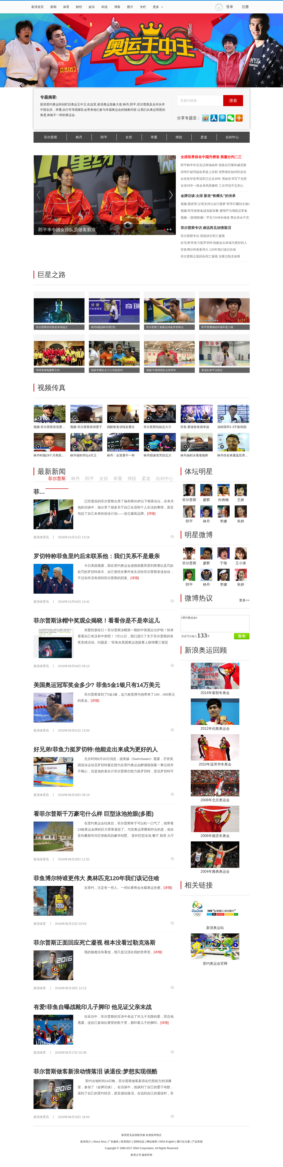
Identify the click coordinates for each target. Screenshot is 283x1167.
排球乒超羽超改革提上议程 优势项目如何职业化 (213, 172)
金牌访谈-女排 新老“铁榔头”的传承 (208, 196)
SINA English (166, 1141)
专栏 (143, 7)
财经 (79, 7)
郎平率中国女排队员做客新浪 (67, 229)
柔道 (204, 137)
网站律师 (151, 1141)
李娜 (223, 521)
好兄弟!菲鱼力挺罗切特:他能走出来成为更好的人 (214, 242)
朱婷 (240, 521)
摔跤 (179, 137)
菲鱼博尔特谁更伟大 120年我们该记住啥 (208, 249)
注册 (245, 7)
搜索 (233, 100)
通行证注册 (183, 1141)
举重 (154, 137)
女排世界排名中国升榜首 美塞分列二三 (211, 157)
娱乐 (92, 7)
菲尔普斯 (50, 137)
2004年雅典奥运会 (215, 871)
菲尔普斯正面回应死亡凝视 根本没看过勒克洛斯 (95, 942)
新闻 (53, 7)
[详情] (151, 513)
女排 (129, 137)
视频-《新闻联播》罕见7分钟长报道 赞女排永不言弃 (216, 217)
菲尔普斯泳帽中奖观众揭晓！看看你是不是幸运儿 (97, 620)
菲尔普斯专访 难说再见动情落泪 (206, 228)
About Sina (99, 1141)
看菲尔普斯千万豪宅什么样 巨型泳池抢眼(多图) (94, 814)
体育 (66, 7)
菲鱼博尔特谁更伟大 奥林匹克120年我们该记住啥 (96, 878)
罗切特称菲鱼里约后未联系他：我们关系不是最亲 (97, 556)
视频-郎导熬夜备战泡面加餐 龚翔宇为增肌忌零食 (214, 210)
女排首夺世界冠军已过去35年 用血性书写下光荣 (214, 178)
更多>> (244, 600)
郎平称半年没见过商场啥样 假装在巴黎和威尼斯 (213, 165)
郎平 (104, 137)
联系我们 (126, 1141)
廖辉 (206, 500)
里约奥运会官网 (215, 963)
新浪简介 (85, 1141)
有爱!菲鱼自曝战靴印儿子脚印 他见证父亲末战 (93, 1007)
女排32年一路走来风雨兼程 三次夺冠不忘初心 (212, 185)
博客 (117, 7)
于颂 (223, 563)
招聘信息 (139, 1141)
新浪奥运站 (215, 928)
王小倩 (240, 563)
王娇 (240, 500)
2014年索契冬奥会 (215, 693)
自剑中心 (232, 137)
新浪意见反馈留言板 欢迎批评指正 (141, 1135)
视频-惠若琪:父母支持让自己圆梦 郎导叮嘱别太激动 (216, 204)
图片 (130, 7)
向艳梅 (223, 500)
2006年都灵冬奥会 (215, 836)
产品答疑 (197, 1141)
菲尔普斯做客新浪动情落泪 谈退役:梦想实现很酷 (95, 1071)
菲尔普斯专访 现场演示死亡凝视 (203, 236)
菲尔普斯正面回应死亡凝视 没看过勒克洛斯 (210, 256)
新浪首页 (37, 7)
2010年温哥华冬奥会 (215, 764)
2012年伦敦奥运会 (215, 728)
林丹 (79, 137)
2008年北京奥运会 (215, 800)
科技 (104, 7)
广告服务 (113, 1141)
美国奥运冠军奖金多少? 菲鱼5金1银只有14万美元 (97, 685)
